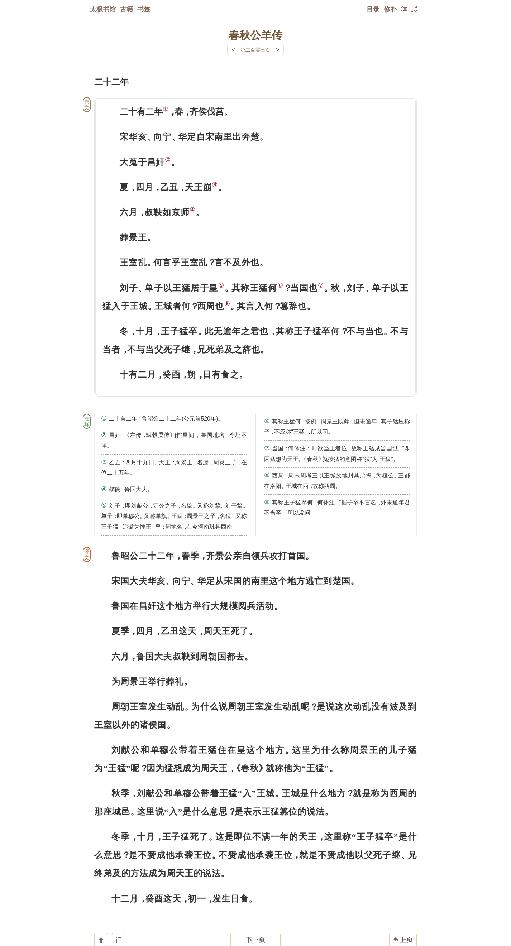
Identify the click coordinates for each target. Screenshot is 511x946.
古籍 (126, 9)
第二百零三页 (255, 50)
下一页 (255, 903)
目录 (373, 9)
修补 (390, 9)
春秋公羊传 (255, 34)
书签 (143, 9)
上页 (403, 903)
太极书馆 (103, 9)
